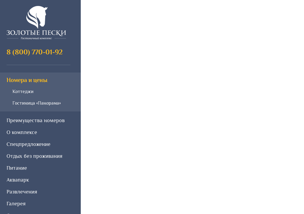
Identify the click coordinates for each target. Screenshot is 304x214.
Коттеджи (23, 91)
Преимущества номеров (36, 120)
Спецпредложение (28, 144)
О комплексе (22, 132)
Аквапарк (18, 180)
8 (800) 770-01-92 (35, 52)
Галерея (16, 204)
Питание (17, 168)
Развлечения (22, 192)
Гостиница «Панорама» (36, 103)
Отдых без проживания (34, 156)
